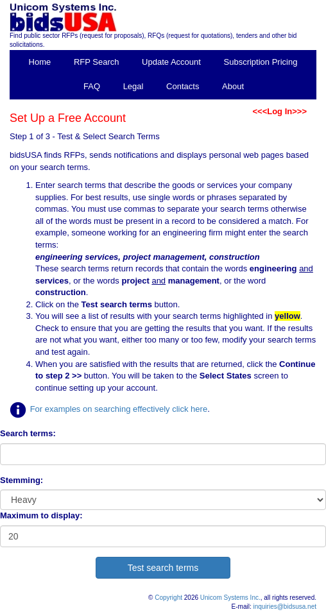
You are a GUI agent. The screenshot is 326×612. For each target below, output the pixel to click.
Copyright (168, 597)
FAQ (91, 86)
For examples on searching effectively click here (119, 409)
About (233, 86)
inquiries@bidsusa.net (284, 606)
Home (40, 62)
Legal (133, 86)
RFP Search (96, 62)
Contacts (182, 86)
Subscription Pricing (261, 62)
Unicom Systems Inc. (230, 597)
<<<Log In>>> (279, 111)
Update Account (171, 62)
